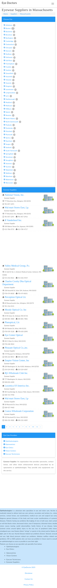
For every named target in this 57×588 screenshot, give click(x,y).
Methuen (9, 106)
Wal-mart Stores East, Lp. (17, 207)
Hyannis (8, 83)
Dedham (9, 54)
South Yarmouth (11, 151)
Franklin (8, 67)
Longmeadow (10, 93)
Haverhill (9, 77)
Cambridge (9, 41)
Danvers (8, 51)
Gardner (8, 70)
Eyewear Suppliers (13, 562)
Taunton (8, 167)
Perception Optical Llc (15, 297)
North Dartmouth (12, 122)
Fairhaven (9, 57)
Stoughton (9, 160)
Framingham (10, 64)
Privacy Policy (29, 585)
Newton (8, 115)
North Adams (10, 118)
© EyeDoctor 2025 (28, 567)
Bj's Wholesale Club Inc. (16, 373)
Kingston (9, 86)
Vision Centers (9, 451)
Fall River (9, 60)
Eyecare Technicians (11, 454)
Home (5, 14)
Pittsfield (9, 131)
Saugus (8, 144)
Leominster (9, 89)
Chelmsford (10, 44)
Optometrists (9, 444)
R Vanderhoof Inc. (13, 220)
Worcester (10, 183)
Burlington (9, 38)
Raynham (9, 141)
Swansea (9, 163)
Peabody (9, 125)
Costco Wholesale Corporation (19, 411)
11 (37, 427)
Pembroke (9, 128)
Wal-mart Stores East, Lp (16, 398)
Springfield (9, 154)
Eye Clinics (8, 447)
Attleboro (9, 25)
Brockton (9, 35)
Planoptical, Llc (12, 322)
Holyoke (8, 80)
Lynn (7, 96)
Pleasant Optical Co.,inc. (16, 347)
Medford (9, 102)
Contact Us (29, 579)
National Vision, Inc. (14, 195)
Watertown (10, 180)
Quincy (8, 138)
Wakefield (9, 170)
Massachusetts (25, 14)
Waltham (9, 173)
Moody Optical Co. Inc (15, 309)
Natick (8, 112)
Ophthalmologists (10, 441)
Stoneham (9, 157)
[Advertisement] (28, 248)
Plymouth (9, 135)
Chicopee (9, 48)
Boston (8, 28)
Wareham (9, 176)
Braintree (9, 32)
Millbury (8, 109)
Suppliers (14, 14)
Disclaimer (28, 573)
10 (33, 427)
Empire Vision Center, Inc (17, 360)
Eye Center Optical (14, 335)
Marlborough (10, 99)
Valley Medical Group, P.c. (17, 265)
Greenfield (9, 73)
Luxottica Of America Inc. (17, 385)
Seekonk (9, 147)
